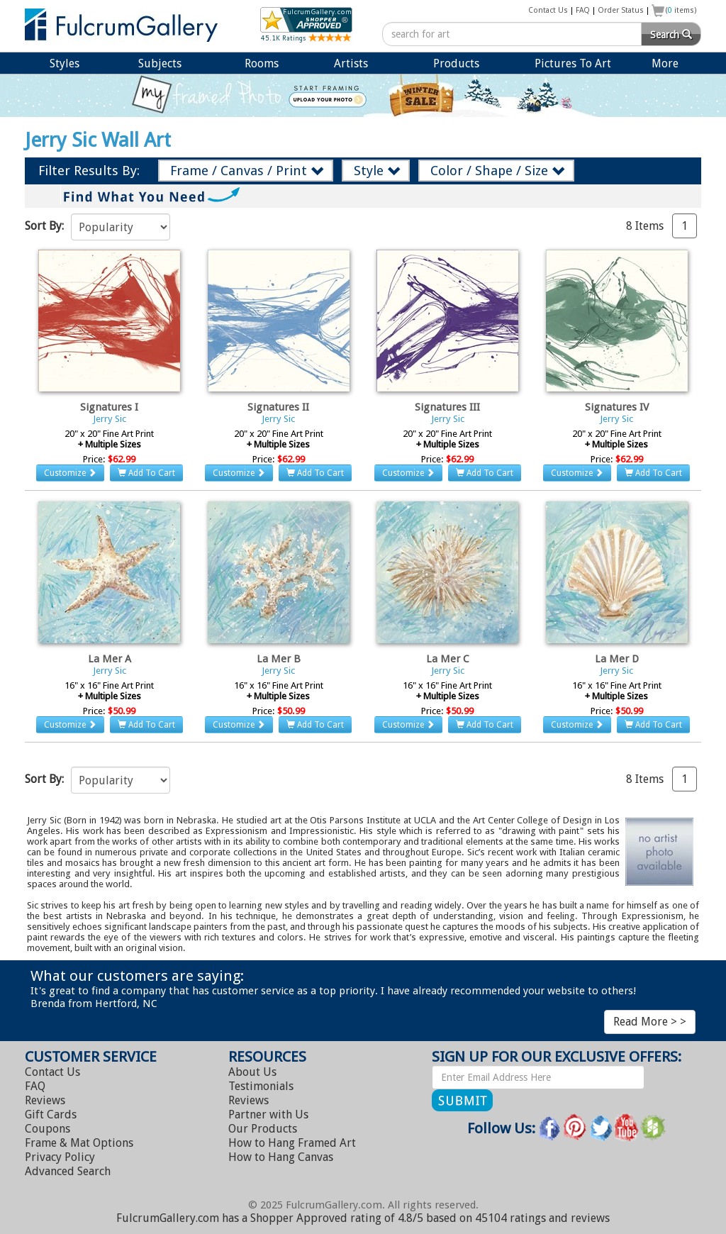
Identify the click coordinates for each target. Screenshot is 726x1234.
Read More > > (649, 1021)
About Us (252, 1072)
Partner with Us (268, 1114)
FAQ (583, 10)
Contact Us (548, 10)
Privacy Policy (60, 1157)
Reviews (45, 1100)
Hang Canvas (280, 1157)
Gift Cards (51, 1114)
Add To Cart (146, 473)
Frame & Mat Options (79, 1143)
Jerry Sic (109, 418)
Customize (70, 473)
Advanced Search (68, 1171)
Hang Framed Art (292, 1143)
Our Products (262, 1128)
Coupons (47, 1128)
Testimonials (261, 1086)
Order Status (621, 10)
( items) (681, 10)
